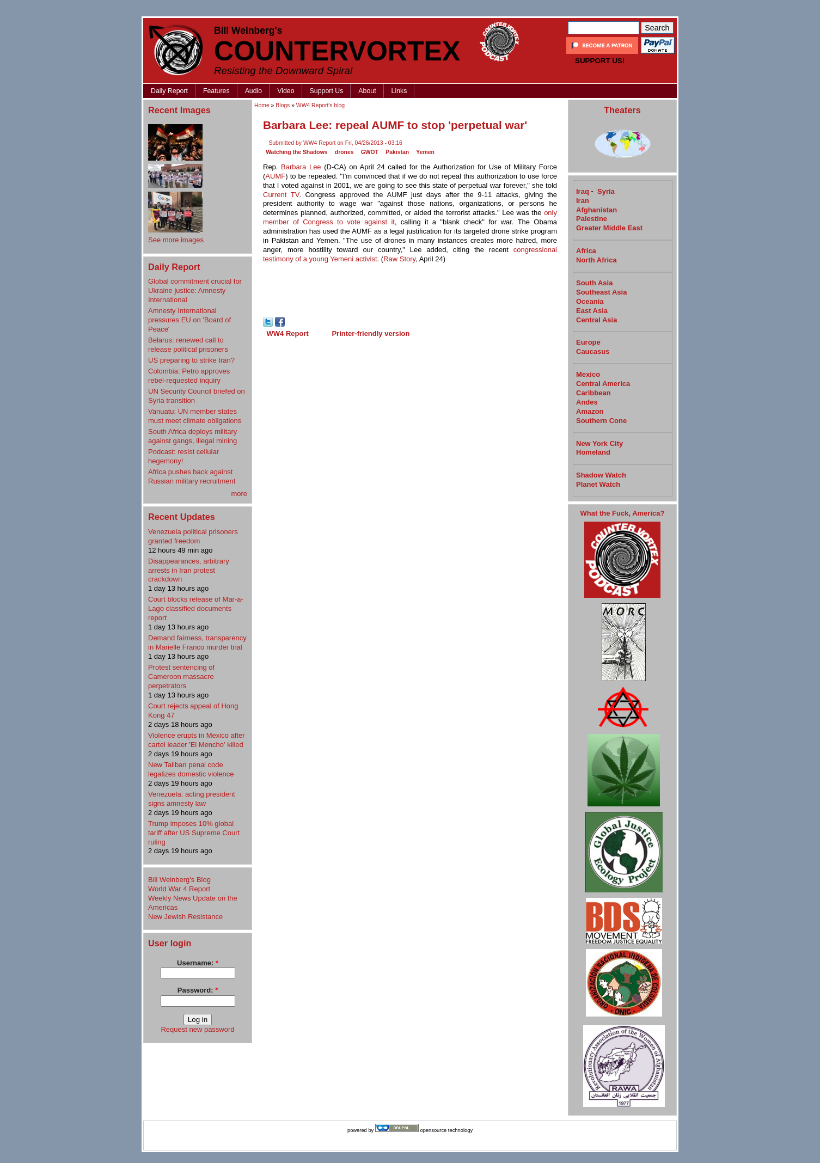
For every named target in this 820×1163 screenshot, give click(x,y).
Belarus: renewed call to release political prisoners (188, 344)
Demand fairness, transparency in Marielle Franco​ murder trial (197, 642)
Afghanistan (596, 210)
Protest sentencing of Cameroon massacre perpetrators (181, 676)
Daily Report (169, 91)
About (367, 91)
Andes (587, 402)
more (239, 493)
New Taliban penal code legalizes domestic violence (191, 769)
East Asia (592, 311)
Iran (582, 201)
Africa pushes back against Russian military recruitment (191, 476)
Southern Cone (601, 421)
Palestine (591, 219)
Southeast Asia (601, 292)
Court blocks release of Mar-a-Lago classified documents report (195, 608)
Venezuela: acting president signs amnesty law (191, 798)
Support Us (327, 91)
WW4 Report (288, 333)
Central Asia (596, 320)
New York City (599, 443)
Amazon (590, 411)
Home (262, 105)
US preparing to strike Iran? (191, 360)
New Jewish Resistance (185, 917)
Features (216, 91)
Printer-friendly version (370, 333)
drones (344, 152)
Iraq (582, 191)
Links (399, 91)
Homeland (593, 452)
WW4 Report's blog (320, 105)
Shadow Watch (601, 475)
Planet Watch (598, 484)
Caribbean (593, 393)
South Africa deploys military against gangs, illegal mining (192, 436)
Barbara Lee (301, 167)
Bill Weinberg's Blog (179, 880)
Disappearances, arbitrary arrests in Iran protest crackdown (188, 570)
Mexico (588, 374)
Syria (606, 191)
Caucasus (592, 351)
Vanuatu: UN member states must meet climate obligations (194, 416)
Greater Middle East (609, 228)
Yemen (425, 152)
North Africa (596, 260)
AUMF (275, 176)
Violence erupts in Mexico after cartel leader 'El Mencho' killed (196, 740)
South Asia (594, 283)
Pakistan (397, 152)
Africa (586, 251)
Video (285, 91)
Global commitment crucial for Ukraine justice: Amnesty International (195, 290)
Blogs (283, 105)
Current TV (281, 195)
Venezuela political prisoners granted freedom (193, 536)
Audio (253, 91)
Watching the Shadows (296, 152)
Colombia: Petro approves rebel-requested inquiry (189, 375)
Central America (603, 383)
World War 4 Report (179, 889)
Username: (197, 963)
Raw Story (399, 259)
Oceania (590, 301)
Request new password (197, 1029)
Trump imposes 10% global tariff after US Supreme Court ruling (194, 832)
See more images (176, 240)
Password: (198, 990)
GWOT (369, 152)
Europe (588, 342)
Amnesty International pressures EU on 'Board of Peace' (189, 320)
